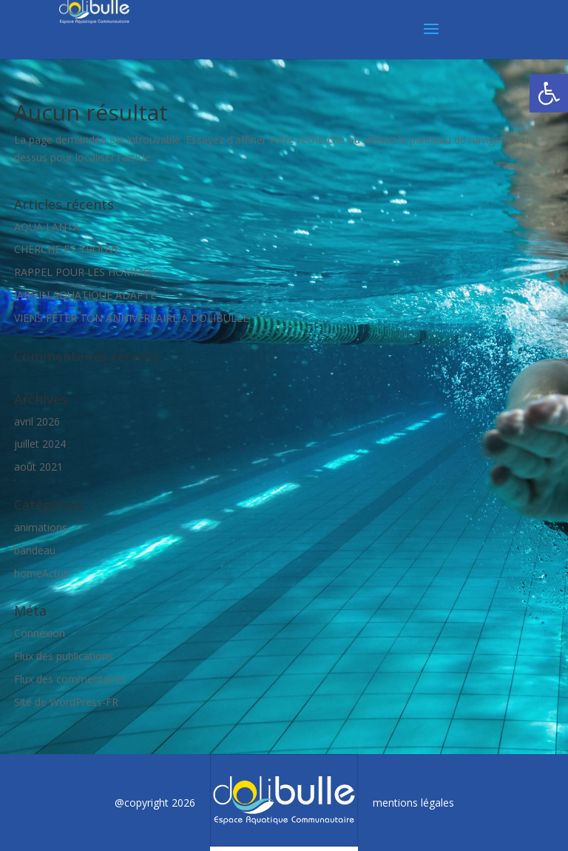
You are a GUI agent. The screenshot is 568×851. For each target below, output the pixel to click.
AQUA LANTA (47, 227)
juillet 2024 (40, 444)
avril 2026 (37, 421)
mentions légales (413, 803)
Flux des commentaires (70, 679)
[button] (549, 93)
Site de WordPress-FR (66, 702)
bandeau (34, 550)
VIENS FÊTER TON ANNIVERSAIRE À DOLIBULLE (131, 318)
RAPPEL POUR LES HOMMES (84, 272)
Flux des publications (63, 656)
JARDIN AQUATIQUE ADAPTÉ (85, 295)
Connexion (39, 633)
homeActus (41, 573)
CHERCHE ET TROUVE (67, 249)
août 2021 (38, 467)
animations (40, 527)
